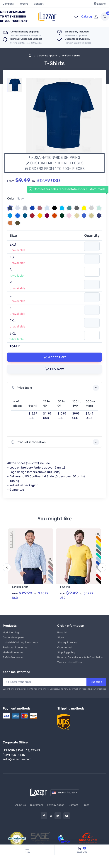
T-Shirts (65, 586)
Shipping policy (66, 652)
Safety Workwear (13, 657)
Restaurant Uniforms (15, 647)
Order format (64, 647)
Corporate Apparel (47, 55)
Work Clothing (11, 632)
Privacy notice (55, 804)
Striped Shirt (20, 586)
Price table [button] (55, 388)
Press (86, 804)
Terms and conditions (69, 662)
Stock (60, 637)
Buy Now (54, 369)
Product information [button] (55, 442)
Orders (24, 3)
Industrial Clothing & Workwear (21, 642)
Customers (36, 804)
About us (20, 804)
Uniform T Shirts (71, 55)
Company (9, 3)
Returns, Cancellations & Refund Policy (80, 657)
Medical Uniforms (13, 652)
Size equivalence (67, 642)
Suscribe (96, 681)
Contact (39, 3)
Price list (62, 632)
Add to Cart (54, 357)
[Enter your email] (45, 681)
